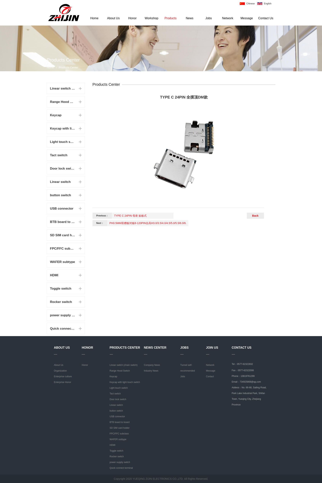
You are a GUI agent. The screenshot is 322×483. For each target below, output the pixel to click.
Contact (210, 376)
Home (94, 18)
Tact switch (58, 155)
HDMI (54, 275)
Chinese (250, 3)
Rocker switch (61, 302)
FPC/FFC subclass (62, 248)
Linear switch (60, 182)
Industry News (151, 370)
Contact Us (265, 18)
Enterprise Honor (62, 382)
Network (227, 18)
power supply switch (62, 315)
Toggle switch (60, 288)
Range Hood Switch (62, 102)
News (189, 18)
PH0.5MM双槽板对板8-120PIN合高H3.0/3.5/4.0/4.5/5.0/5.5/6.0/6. (148, 223)
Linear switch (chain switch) (62, 88)
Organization (60, 370)
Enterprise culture (63, 376)
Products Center (68, 67)
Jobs (208, 18)
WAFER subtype (62, 262)
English (267, 3)
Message (247, 18)
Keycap (56, 115)
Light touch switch (62, 142)
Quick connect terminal (62, 328)
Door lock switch (62, 168)
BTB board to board (62, 222)
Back (255, 215)
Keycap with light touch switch (62, 128)
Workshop (151, 18)
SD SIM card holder (62, 235)
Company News (152, 365)
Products (171, 18)
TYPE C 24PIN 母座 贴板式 (130, 215)
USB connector (62, 208)
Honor (132, 18)
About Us (113, 18)
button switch (60, 195)
